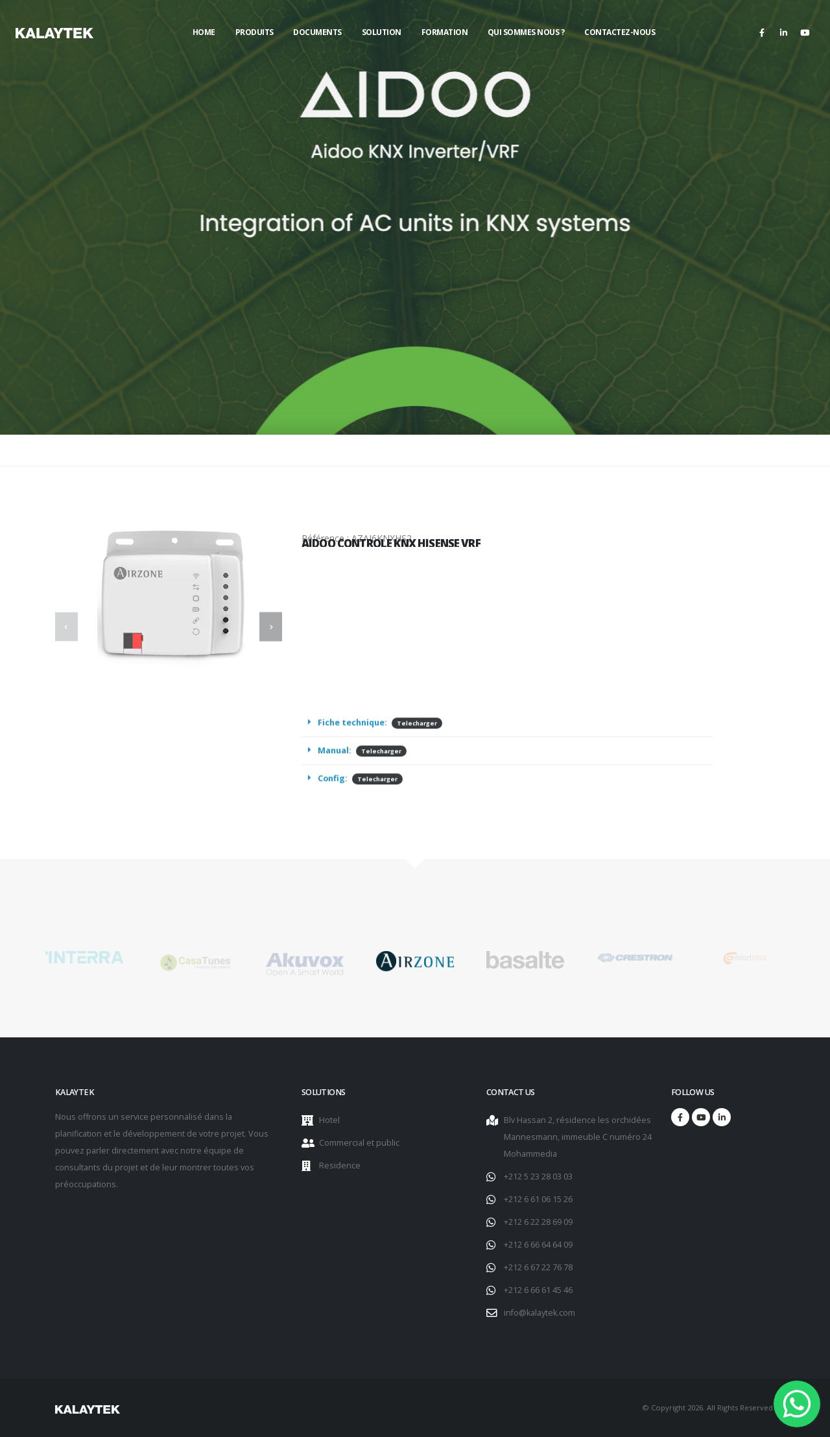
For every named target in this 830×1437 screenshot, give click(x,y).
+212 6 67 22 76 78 (538, 1267)
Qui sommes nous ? (526, 32)
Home (204, 32)
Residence (340, 1165)
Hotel (329, 1120)
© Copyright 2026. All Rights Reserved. (708, 1407)
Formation (444, 32)
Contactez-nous (619, 32)
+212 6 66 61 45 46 (538, 1290)
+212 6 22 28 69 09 (538, 1221)
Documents (317, 32)
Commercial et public (359, 1142)
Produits (254, 32)
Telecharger (417, 738)
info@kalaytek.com (539, 1312)
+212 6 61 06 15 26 (538, 1199)
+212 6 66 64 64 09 (538, 1244)
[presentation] (66, 627)
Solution (381, 32)
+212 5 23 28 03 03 (538, 1176)
